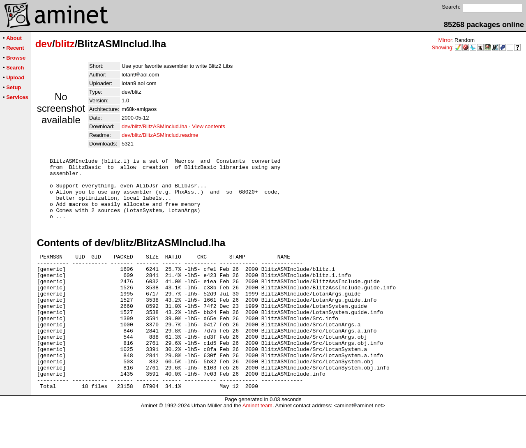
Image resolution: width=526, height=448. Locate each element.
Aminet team (257, 445)
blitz (65, 43)
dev (43, 43)
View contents (208, 126)
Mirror (445, 40)
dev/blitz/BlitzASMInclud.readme (160, 135)
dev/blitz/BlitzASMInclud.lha (154, 126)
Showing (442, 47)
